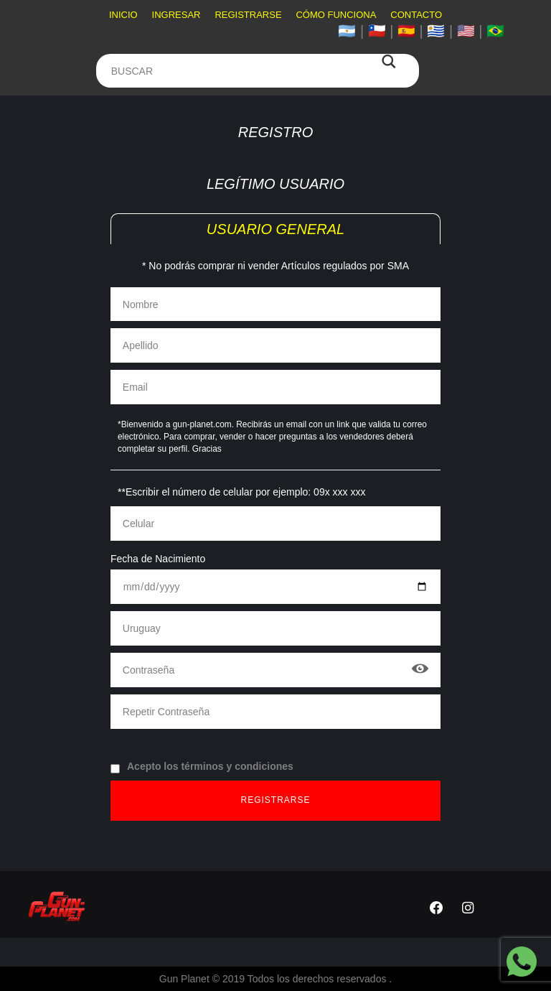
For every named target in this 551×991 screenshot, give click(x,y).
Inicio (123, 14)
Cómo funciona (336, 14)
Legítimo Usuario (275, 184)
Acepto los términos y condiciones (201, 766)
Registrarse (248, 14)
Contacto (416, 14)
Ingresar (176, 14)
